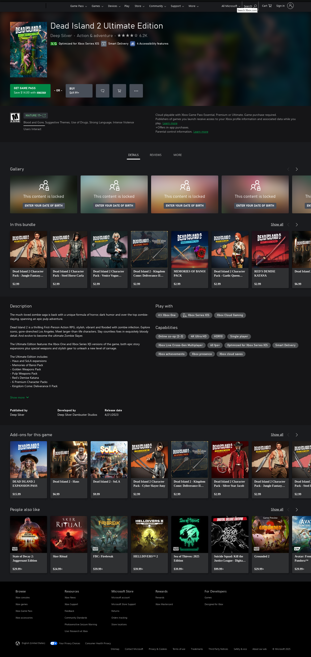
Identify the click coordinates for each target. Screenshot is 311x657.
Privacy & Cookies (158, 649)
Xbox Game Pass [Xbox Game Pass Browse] (24, 611)
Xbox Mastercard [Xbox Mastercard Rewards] (164, 604)
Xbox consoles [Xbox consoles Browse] (23, 597)
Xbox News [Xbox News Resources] (70, 597)
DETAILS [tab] (133, 155)
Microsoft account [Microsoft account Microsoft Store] (120, 597)
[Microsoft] (30, 6)
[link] (28, 259)
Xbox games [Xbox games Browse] (22, 604)
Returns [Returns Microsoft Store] (115, 611)
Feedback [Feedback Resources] (69, 611)
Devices (112, 6)
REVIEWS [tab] (155, 155)
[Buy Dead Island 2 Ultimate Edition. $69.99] (79, 91)
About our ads (259, 649)
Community (156, 6)
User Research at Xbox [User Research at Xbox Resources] (76, 631)
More (192, 6)
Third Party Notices (218, 649)
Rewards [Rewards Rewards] (160, 597)
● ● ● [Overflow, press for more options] (136, 91)
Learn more (170, 123)
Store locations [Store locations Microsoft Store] (119, 624)
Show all (277, 224)
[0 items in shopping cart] (267, 5)
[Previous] (288, 169)
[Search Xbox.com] (250, 5)
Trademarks (197, 649)
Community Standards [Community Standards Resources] (76, 617)
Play (126, 6)
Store (138, 6)
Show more (19, 397)
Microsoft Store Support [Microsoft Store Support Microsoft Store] (123, 604)
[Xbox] (57, 6)
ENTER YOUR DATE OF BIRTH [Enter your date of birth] (44, 205)
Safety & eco (240, 649)
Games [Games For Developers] (208, 597)
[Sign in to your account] (284, 6)
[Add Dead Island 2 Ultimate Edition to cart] (119, 91)
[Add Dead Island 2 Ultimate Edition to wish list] (102, 91)
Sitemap (115, 649)
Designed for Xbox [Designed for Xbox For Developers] (214, 604)
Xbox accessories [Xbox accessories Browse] (24, 617)
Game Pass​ (77, 6)
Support (176, 6)
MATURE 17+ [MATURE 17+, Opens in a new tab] (36, 115)
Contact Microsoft (134, 649)
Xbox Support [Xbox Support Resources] (71, 604)
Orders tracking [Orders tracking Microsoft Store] (119, 617)
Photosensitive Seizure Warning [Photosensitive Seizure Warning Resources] (81, 624)
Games (96, 6)
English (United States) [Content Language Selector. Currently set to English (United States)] (33, 643)
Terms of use (179, 649)
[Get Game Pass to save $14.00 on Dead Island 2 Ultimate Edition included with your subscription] (30, 91)
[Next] (297, 169)
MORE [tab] (178, 155)
